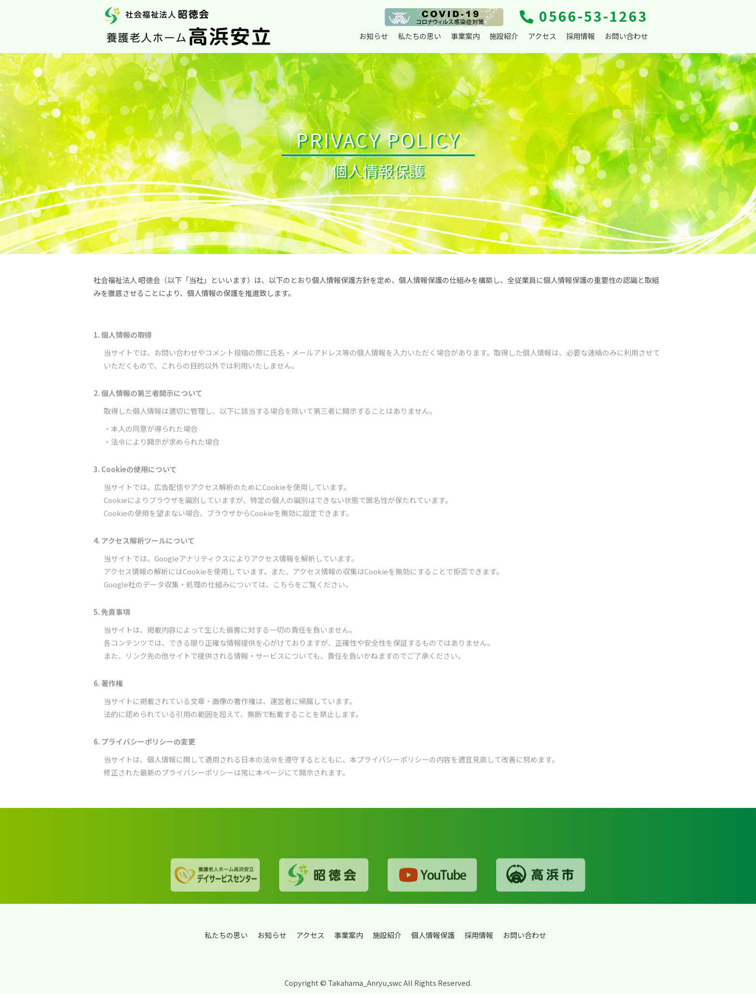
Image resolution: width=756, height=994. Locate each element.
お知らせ (373, 36)
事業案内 (465, 36)
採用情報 (580, 36)
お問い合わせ (626, 36)
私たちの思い (419, 36)
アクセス (542, 36)
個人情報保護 (433, 935)
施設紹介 (503, 36)
